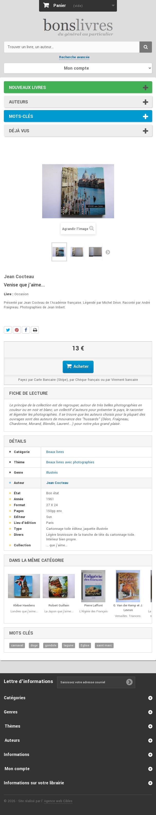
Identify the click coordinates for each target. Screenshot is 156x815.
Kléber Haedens (24, 605)
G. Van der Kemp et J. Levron (128, 607)
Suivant (107, 251)
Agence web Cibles (58, 801)
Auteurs (18, 102)
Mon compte (17, 769)
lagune (68, 645)
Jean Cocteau (57, 483)
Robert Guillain (59, 605)
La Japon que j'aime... (58, 611)
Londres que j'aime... (24, 611)
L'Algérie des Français (93, 611)
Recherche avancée (74, 57)
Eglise (85, 645)
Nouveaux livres (27, 87)
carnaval (17, 645)
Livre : (8, 294)
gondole (50, 645)
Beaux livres (55, 452)
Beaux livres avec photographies (70, 462)
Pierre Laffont (93, 605)
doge (34, 645)
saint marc (104, 645)
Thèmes (12, 726)
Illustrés (52, 472)
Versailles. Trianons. (128, 616)
